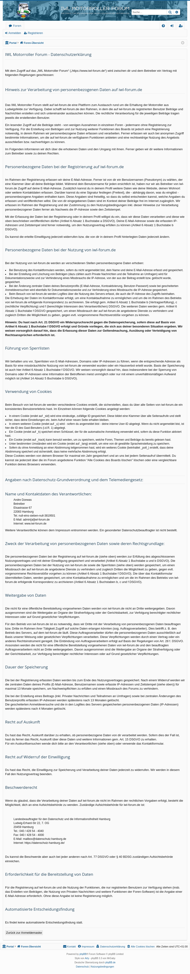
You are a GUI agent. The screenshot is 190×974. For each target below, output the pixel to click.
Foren (17, 26)
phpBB (82, 954)
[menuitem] (163, 25)
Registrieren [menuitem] (181, 26)
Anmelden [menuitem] (173, 26)
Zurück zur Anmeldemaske (24, 932)
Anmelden (14, 33)
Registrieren (35, 33)
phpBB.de (110, 962)
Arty (87, 958)
